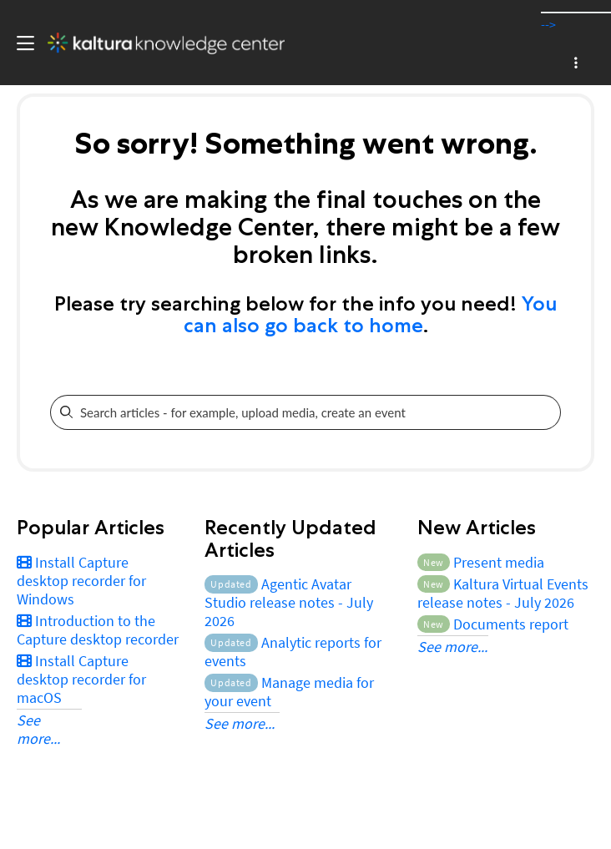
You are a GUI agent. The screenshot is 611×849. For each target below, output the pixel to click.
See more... (38, 729)
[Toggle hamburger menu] (21, 43)
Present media (480, 562)
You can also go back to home (371, 314)
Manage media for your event (289, 691)
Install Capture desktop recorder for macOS (81, 679)
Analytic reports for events (293, 651)
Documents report (492, 624)
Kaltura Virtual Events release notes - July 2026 (502, 593)
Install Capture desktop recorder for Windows (81, 581)
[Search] (548, 412)
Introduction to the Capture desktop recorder (98, 630)
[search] (294, 412)
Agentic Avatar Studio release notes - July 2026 (289, 602)
